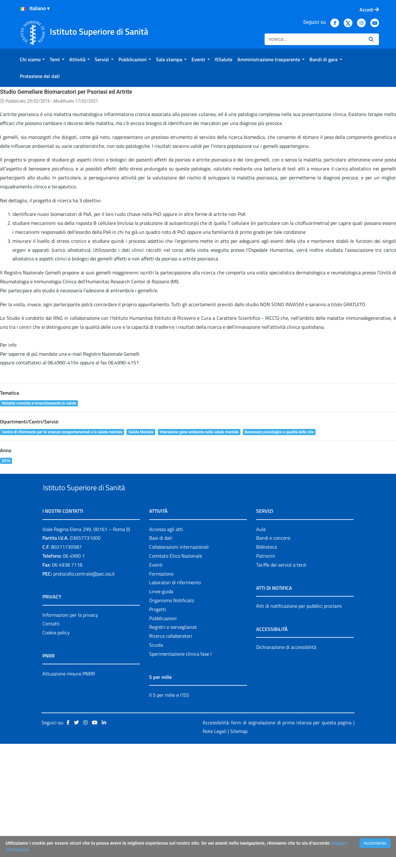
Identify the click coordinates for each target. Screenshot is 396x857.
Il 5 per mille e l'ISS (169, 808)
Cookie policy (56, 745)
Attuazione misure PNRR (68, 787)
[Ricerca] (314, 39)
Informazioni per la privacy (70, 728)
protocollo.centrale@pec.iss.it (84, 687)
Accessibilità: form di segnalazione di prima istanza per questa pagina (277, 835)
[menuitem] (32, 59)
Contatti (51, 737)
